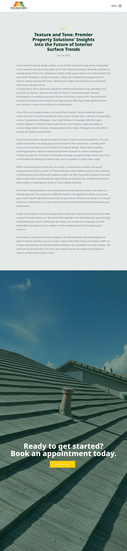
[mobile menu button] (120, 6)
